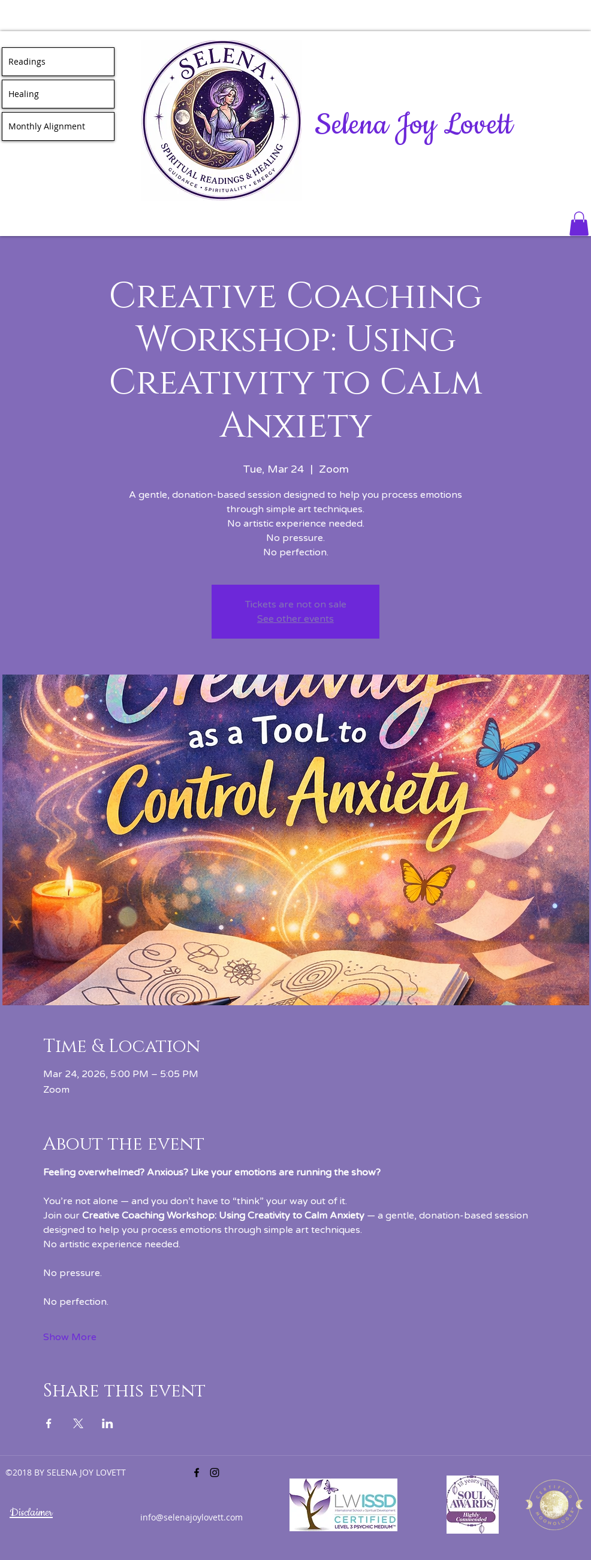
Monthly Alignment (46, 126)
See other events (295, 619)
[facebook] (197, 1473)
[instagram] (215, 1473)
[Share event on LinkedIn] (107, 1423)
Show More (70, 1337)
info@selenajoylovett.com (191, 1517)
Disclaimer (31, 1512)
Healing (23, 93)
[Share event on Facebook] (49, 1423)
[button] (579, 223)
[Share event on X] (78, 1423)
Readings (27, 61)
